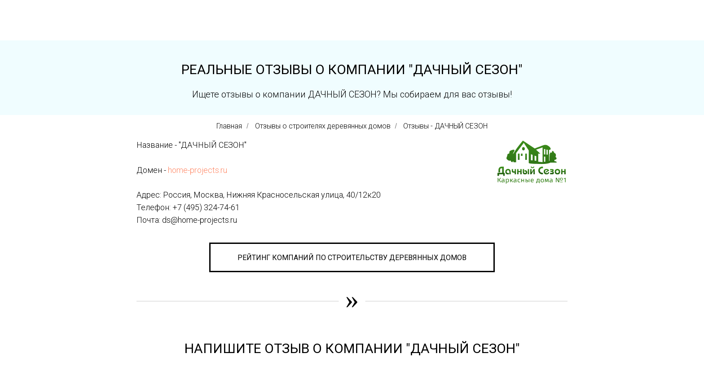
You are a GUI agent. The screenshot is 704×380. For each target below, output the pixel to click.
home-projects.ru (197, 170)
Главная (229, 126)
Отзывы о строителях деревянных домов (323, 126)
